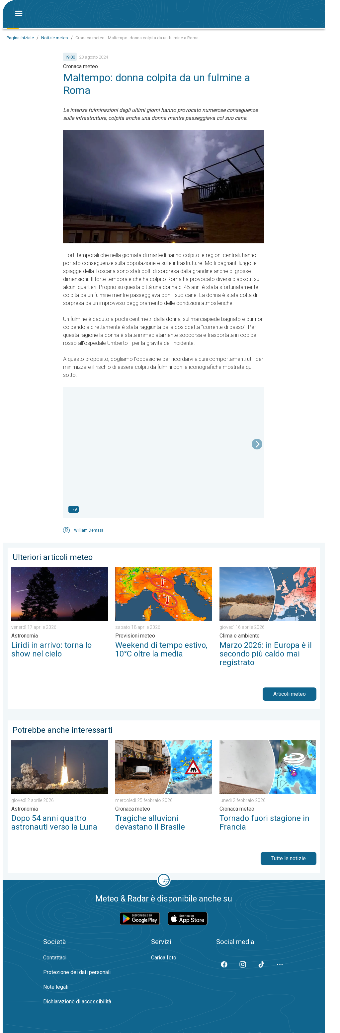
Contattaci (54, 957)
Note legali (55, 987)
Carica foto (163, 957)
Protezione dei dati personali (77, 972)
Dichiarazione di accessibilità (77, 1001)
